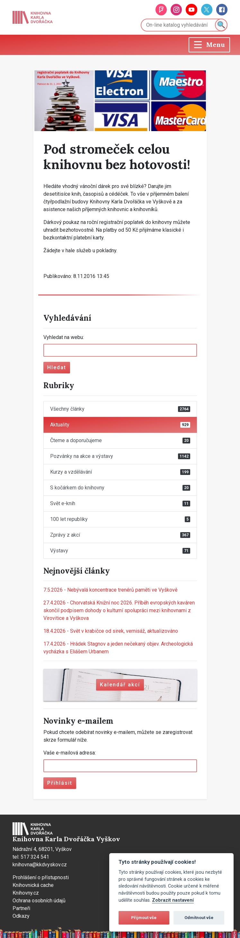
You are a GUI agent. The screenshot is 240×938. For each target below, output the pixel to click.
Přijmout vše (143, 917)
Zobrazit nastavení (173, 900)
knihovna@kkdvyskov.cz (40, 865)
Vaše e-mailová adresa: (69, 753)
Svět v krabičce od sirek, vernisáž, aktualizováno (110, 631)
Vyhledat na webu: (63, 337)
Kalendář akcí (120, 685)
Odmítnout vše (198, 917)
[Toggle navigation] (209, 44)
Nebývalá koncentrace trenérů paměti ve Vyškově (110, 590)
